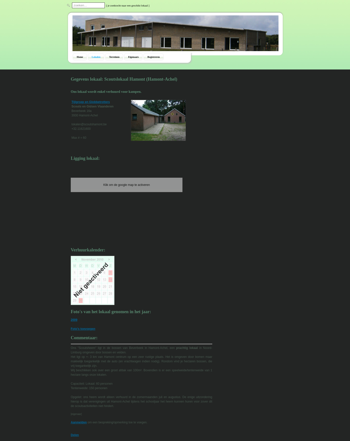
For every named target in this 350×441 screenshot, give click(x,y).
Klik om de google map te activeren (126, 185)
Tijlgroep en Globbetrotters (90, 102)
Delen (75, 435)
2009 (74, 320)
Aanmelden (79, 422)
